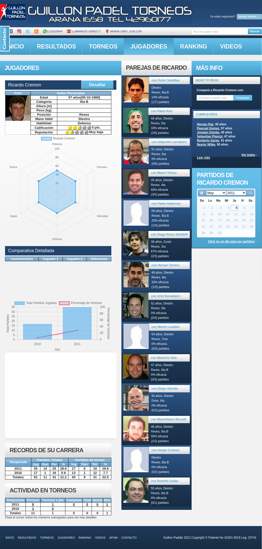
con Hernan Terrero (165, 265)
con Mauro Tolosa (164, 173)
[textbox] (220, 31)
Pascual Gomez (208, 128)
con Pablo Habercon (166, 203)
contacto (129, 537)
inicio (10, 537)
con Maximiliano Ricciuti (168, 419)
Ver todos (248, 155)
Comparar (242, 97)
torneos (103, 46)
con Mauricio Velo (164, 358)
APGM (113, 537)
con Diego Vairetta (164, 388)
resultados (56, 46)
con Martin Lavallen (165, 327)
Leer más (203, 157)
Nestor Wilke (206, 144)
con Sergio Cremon (165, 450)
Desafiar (97, 84)
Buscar (254, 31)
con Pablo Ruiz (162, 111)
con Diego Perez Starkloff (169, 234)
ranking (193, 46)
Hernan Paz (205, 124)
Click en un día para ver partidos (231, 241)
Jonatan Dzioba (208, 132)
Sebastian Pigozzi (209, 136)
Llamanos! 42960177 (84, 31)
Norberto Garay (208, 140)
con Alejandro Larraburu (169, 142)
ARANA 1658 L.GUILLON (123, 31)
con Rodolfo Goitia (164, 481)
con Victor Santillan (165, 80)
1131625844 (52, 31)
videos (231, 46)
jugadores (148, 46)
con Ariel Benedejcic (166, 296)
